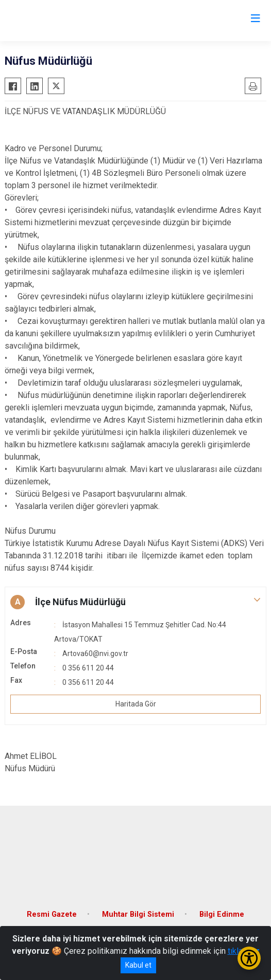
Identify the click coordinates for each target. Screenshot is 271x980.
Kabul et (138, 965)
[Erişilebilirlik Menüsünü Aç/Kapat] (249, 958)
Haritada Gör (135, 704)
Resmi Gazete (52, 914)
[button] (135, 602)
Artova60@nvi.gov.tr (95, 653)
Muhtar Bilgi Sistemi (138, 914)
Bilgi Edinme (221, 914)
